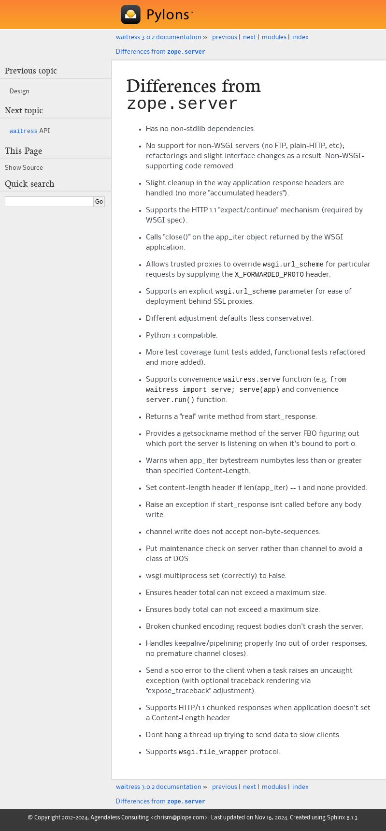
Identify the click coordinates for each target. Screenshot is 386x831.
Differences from (160, 52)
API (30, 131)
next (249, 37)
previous (224, 37)
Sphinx (336, 822)
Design (19, 91)
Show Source (24, 167)
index (300, 37)
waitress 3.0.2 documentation (158, 37)
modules (274, 37)
